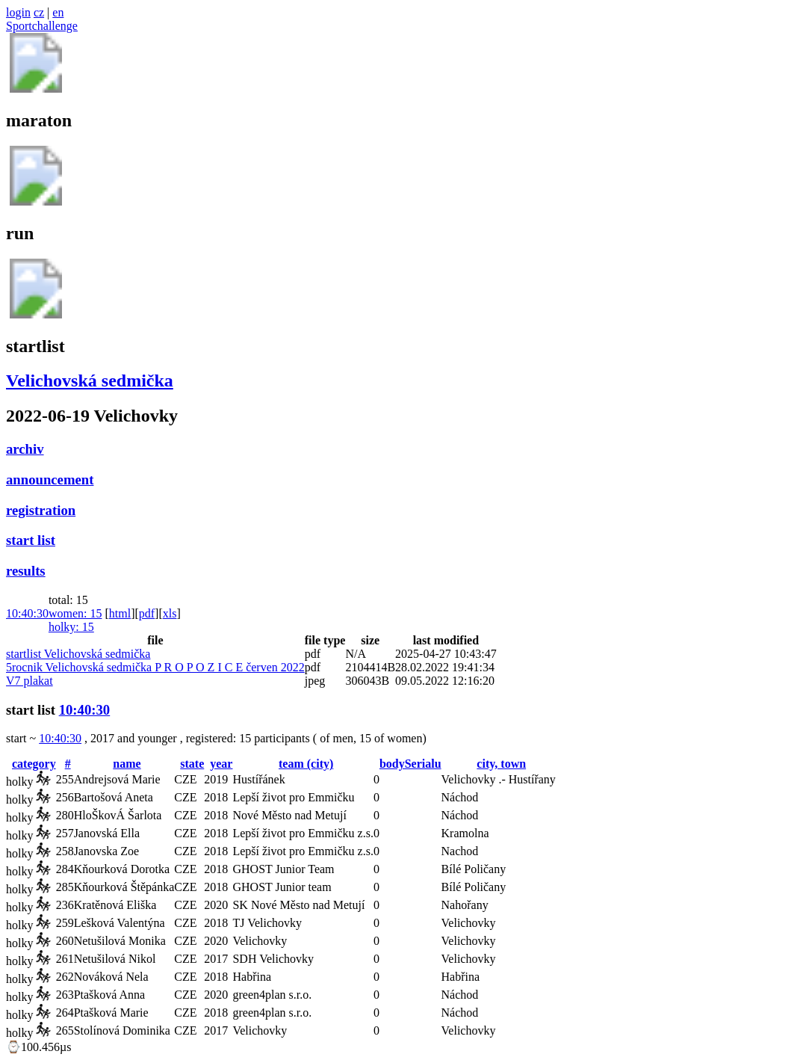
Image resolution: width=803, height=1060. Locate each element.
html (120, 613)
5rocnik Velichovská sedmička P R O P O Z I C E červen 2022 (155, 667)
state (192, 763)
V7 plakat (29, 680)
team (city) (306, 763)
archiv (25, 449)
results (26, 571)
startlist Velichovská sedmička (78, 653)
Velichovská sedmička (89, 380)
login (18, 12)
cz (39, 12)
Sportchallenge (42, 25)
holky (71, 626)
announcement (49, 479)
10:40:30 (27, 613)
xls (170, 613)
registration (40, 510)
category (34, 763)
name (126, 763)
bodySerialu (410, 763)
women (75, 613)
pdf (147, 613)
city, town (501, 763)
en (57, 12)
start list (30, 540)
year (221, 763)
